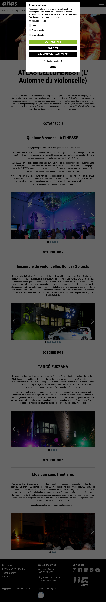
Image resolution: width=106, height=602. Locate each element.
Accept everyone (53, 42)
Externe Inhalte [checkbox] (38, 35)
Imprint (53, 66)
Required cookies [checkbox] (39, 21)
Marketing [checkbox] (36, 25)
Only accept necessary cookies (53, 54)
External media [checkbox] (38, 30)
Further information (53, 61)
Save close (53, 48)
